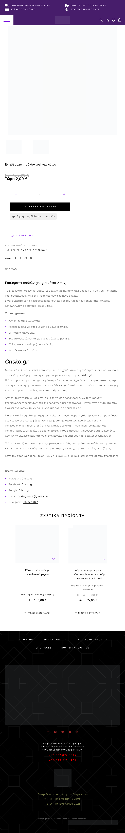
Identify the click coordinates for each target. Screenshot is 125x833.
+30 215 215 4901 (62, 760)
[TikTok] (77, 732)
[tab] (12, 271)
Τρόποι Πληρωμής (56, 639)
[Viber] (62, 732)
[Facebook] (48, 732)
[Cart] (119, 20)
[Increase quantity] (64, 195)
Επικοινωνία (26, 639)
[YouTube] (69, 732)
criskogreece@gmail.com (33, 496)
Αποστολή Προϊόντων (92, 639)
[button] (37, 613)
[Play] (13, 147)
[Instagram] (55, 732)
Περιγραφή (12, 269)
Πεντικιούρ (40, 250)
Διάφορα (26, 250)
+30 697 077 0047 (62, 755)
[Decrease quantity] (16, 195)
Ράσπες (50, 595)
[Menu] (6, 20)
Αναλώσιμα (26, 595)
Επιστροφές (43, 647)
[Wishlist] (113, 20)
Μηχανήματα (97, 585)
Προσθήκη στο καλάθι (40, 207)
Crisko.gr (85, 375)
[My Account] (107, 20)
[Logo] (62, 20)
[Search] (101, 20)
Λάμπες (84, 585)
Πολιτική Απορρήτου (75, 647)
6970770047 (30, 502)
